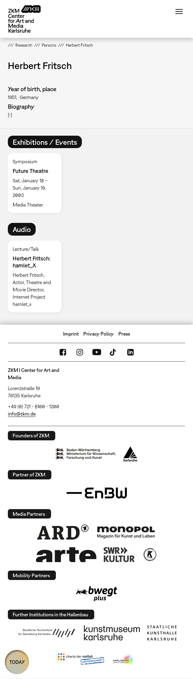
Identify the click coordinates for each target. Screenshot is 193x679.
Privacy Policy (98, 333)
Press (124, 333)
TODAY (17, 662)
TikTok (114, 352)
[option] (37, 183)
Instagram (80, 352)
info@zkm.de (22, 413)
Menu (179, 11)
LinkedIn (130, 352)
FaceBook (63, 352)
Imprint (71, 333)
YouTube (97, 352)
